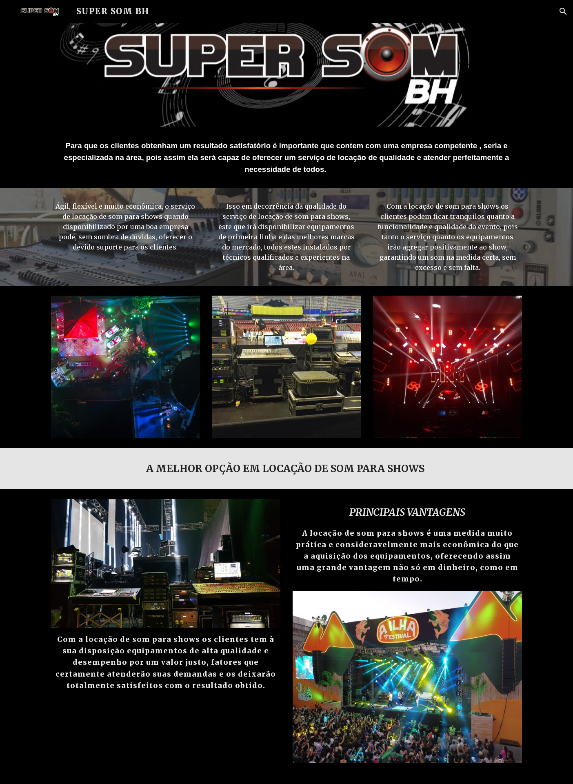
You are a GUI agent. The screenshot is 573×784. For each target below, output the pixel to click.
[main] (286, 157)
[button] (563, 11)
